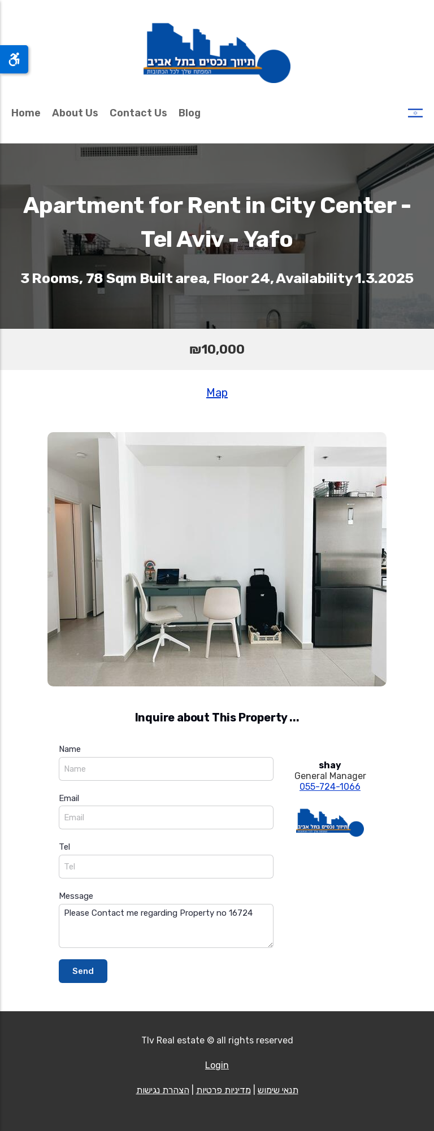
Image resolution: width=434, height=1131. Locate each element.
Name (70, 749)
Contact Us (138, 113)
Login (217, 1065)
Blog (190, 113)
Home (26, 113)
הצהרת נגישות (162, 1090)
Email (69, 798)
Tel (64, 847)
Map (217, 392)
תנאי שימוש (278, 1090)
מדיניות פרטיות (223, 1090)
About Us (75, 113)
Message (76, 896)
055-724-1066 (330, 786)
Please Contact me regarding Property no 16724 (166, 926)
